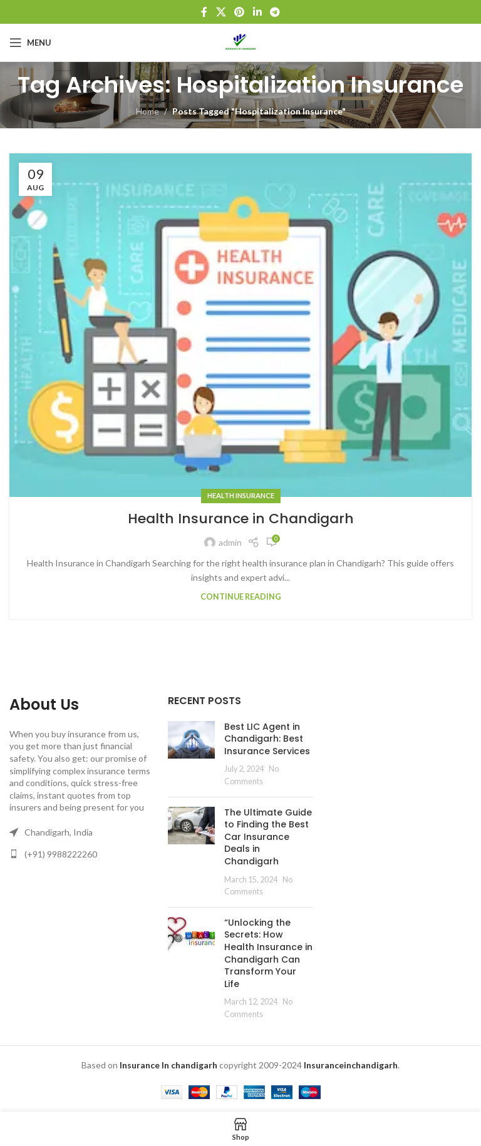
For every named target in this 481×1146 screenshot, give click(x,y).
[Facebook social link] (204, 12)
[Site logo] (240, 41)
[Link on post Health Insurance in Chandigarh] (240, 325)
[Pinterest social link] (239, 12)
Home (147, 111)
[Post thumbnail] (191, 754)
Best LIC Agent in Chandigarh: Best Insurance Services (267, 738)
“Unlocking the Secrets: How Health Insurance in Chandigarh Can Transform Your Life (268, 953)
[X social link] (221, 12)
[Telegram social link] (275, 12)
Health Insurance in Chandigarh (241, 518)
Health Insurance (240, 495)
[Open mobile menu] (30, 42)
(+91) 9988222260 (60, 854)
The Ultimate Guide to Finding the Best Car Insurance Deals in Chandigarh (268, 836)
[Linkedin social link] (257, 12)
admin (230, 542)
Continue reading (240, 596)
